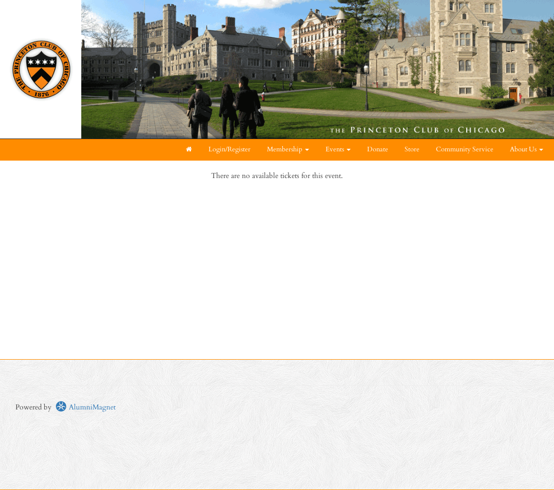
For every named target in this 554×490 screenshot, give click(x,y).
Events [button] (338, 149)
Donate (377, 149)
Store (412, 149)
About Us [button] (526, 149)
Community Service (464, 149)
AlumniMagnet (85, 407)
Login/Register (229, 149)
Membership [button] (288, 149)
